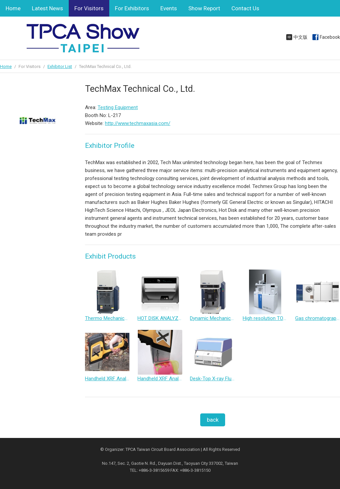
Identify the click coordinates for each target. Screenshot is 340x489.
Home (13, 8)
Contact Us (245, 8)
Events (168, 8)
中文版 (300, 37)
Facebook (330, 37)
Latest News (47, 8)
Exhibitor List (59, 66)
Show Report (204, 8)
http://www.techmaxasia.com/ (137, 123)
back (212, 419)
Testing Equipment (118, 107)
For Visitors (89, 8)
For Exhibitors (132, 8)
